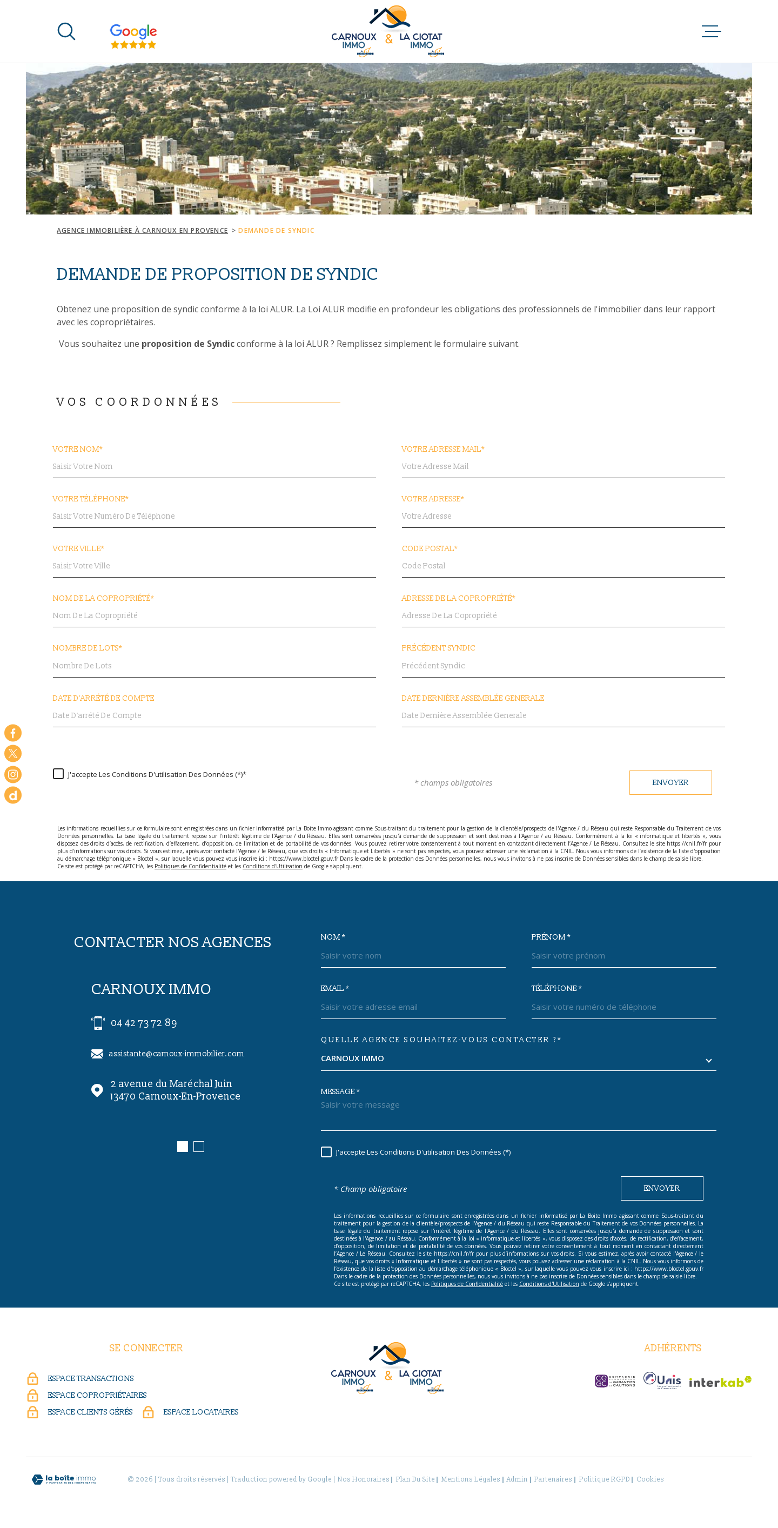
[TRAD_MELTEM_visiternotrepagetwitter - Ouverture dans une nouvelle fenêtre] (13, 753)
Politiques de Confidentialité (190, 866)
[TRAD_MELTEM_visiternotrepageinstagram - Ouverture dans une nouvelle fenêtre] (13, 774)
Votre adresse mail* (443, 449)
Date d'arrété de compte (104, 698)
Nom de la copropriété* (103, 598)
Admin (517, 1480)
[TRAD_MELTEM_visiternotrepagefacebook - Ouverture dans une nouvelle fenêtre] (13, 732)
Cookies (650, 1480)
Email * (335, 989)
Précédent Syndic (438, 648)
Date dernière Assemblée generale (473, 698)
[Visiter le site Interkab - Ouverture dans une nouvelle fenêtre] (720, 1381)
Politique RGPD (604, 1480)
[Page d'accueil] (389, 31)
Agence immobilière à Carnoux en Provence (142, 230)
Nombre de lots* (87, 648)
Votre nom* (78, 449)
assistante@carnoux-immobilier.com (176, 1053)
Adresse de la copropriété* (458, 598)
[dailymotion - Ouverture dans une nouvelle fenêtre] (13, 795)
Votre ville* (78, 549)
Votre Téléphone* (91, 499)
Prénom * (551, 937)
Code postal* (430, 549)
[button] (182, 1146)
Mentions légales (470, 1480)
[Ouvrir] (66, 31)
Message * (340, 1092)
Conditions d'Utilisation (273, 866)
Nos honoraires (364, 1480)
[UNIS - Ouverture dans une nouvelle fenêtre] (662, 1380)
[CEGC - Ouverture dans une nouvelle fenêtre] (615, 1381)
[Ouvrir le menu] (711, 31)
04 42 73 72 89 (144, 1023)
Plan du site (415, 1480)
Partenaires (553, 1480)
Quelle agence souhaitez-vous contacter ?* (441, 1040)
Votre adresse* (433, 499)
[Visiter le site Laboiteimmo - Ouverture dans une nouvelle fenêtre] (64, 1480)
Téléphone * (557, 989)
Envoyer (671, 782)
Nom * (333, 937)
